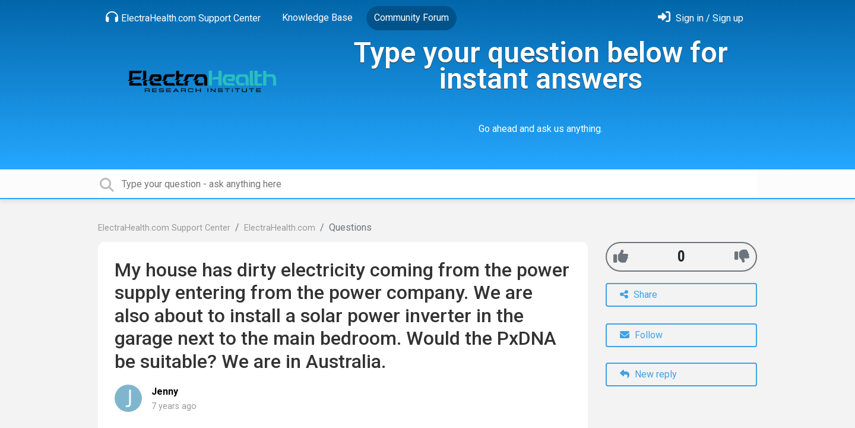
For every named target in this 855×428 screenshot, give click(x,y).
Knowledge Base (317, 17)
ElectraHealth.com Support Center (183, 17)
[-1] (741, 256)
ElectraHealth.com (279, 228)
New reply (648, 374)
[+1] (620, 256)
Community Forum (411, 17)
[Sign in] (700, 18)
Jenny (164, 391)
